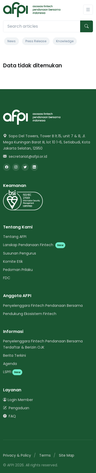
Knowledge (64, 41)
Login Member (18, 399)
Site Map (66, 455)
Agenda (10, 363)
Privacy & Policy (17, 455)
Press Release (35, 41)
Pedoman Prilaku (18, 269)
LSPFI (12, 371)
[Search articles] (41, 26)
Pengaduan (16, 408)
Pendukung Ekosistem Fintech (29, 313)
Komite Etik (13, 261)
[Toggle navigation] (88, 10)
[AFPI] (31, 9)
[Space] (31, 117)
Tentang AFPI (14, 236)
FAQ (9, 416)
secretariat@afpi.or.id (25, 156)
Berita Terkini (14, 355)
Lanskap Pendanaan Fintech (34, 244)
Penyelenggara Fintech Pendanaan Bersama (43, 305)
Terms (45, 455)
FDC (6, 277)
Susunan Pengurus (19, 253)
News (11, 41)
